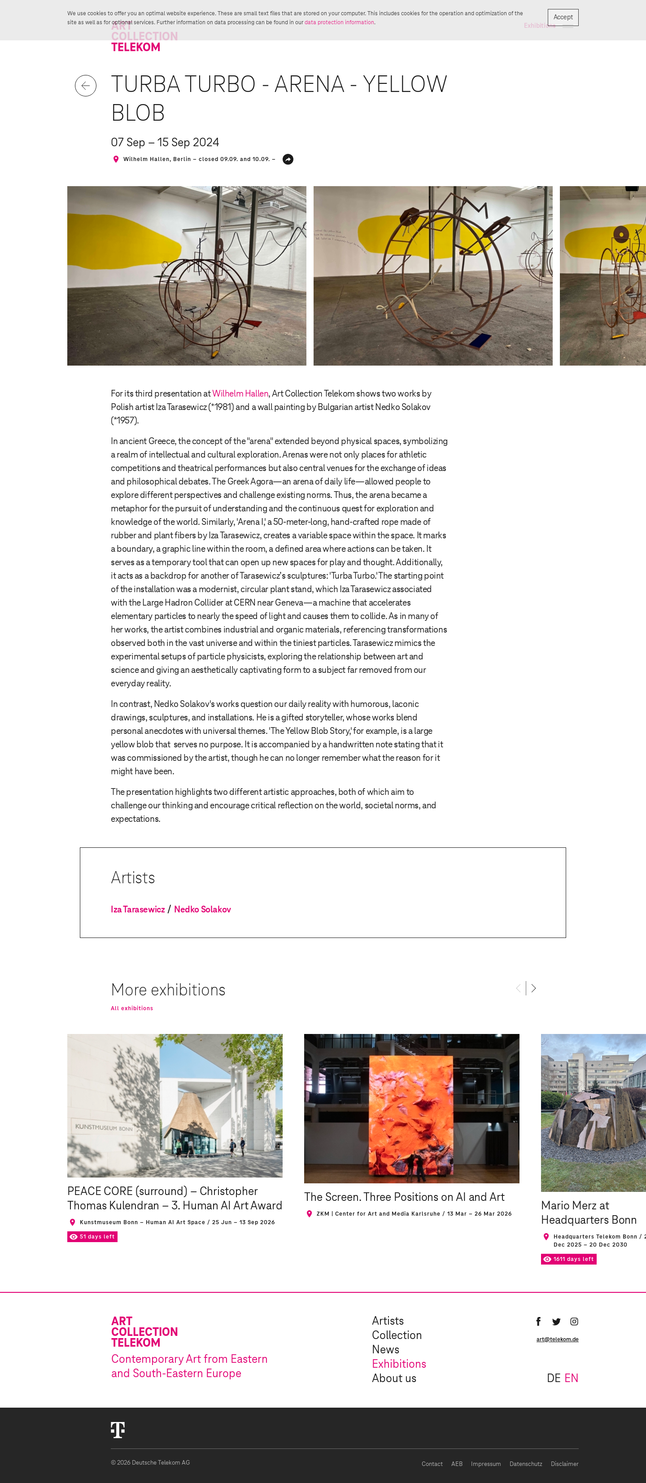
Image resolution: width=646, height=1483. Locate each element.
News (385, 1350)
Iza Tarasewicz (138, 910)
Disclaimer (565, 1464)
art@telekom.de (558, 1339)
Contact (432, 1464)
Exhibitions (399, 1364)
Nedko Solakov (202, 910)
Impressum (486, 1464)
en (571, 1379)
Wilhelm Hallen (240, 394)
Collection (397, 1336)
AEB (457, 1464)
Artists (388, 1321)
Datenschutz (526, 1464)
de (554, 1379)
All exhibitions (132, 1008)
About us (394, 1379)
